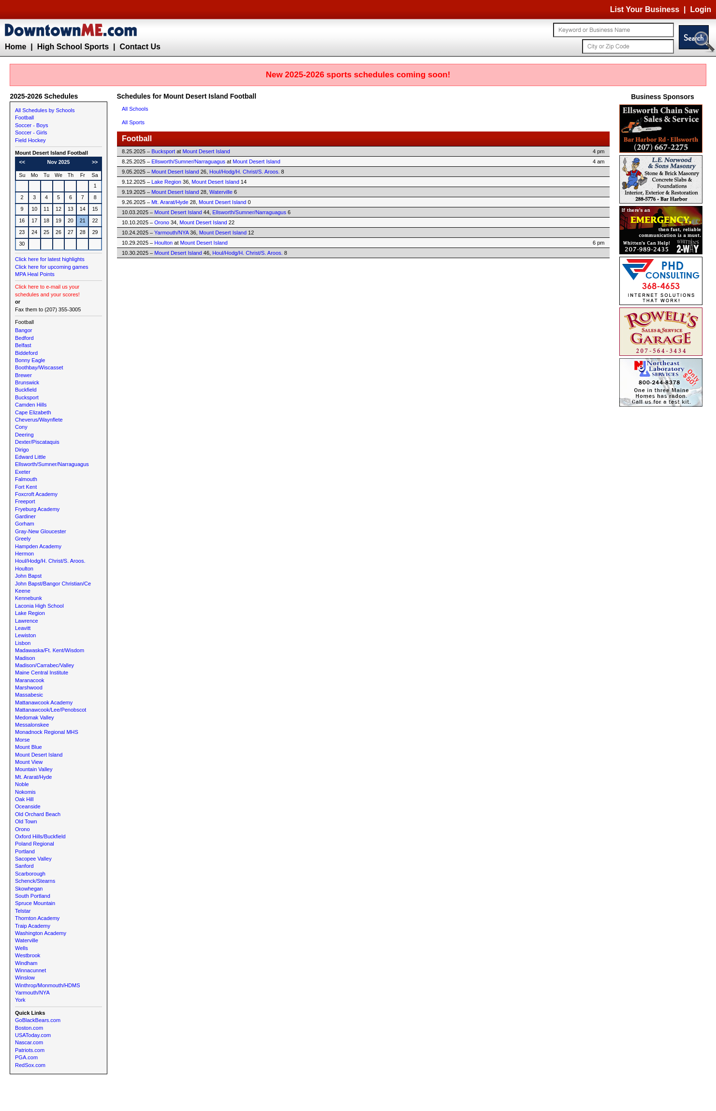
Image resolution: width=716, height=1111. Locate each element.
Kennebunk (28, 598)
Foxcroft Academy (36, 494)
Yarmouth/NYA (32, 992)
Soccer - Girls (31, 132)
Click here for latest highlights (50, 259)
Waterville (26, 940)
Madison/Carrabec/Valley (44, 665)
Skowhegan (29, 889)
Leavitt (22, 628)
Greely (22, 538)
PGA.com (26, 1057)
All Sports (133, 122)
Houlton (24, 568)
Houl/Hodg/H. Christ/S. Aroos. (50, 561)
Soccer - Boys (31, 125)
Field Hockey (30, 140)
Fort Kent (26, 487)
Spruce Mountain (35, 903)
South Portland (32, 896)
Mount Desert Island (38, 755)
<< (22, 162)
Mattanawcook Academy (44, 702)
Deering (24, 435)
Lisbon (22, 643)
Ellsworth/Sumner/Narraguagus (52, 464)
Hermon (24, 553)
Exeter (22, 472)
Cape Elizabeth (33, 412)
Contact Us (139, 47)
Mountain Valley (33, 769)
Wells (21, 948)
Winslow (25, 977)
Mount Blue (28, 747)
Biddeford (26, 353)
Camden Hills (30, 405)
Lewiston (25, 635)
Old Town (26, 821)
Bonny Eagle (30, 360)
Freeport (25, 501)
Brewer (23, 375)
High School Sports (73, 47)
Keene (22, 591)
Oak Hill (24, 799)
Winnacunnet (30, 970)
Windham (26, 963)
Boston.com (29, 1028)
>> (95, 162)
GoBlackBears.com (37, 1020)
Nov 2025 (58, 162)
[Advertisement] (662, 554)
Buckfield (26, 390)
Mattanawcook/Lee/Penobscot (50, 710)
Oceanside (28, 806)
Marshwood (29, 687)
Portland (25, 851)
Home (15, 47)
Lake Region (30, 613)
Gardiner (25, 516)
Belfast (23, 345)
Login (700, 9)
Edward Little (30, 457)
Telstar (22, 911)
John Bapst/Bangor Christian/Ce (53, 583)
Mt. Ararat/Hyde (33, 777)
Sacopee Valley (33, 859)
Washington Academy (40, 933)
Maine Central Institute (41, 672)
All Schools (135, 109)
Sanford (24, 866)
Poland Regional (34, 844)
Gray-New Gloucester (40, 531)
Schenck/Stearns (35, 881)
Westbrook (27, 955)
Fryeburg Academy (37, 509)
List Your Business (644, 9)
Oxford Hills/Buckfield (40, 836)
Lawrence (26, 621)
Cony (21, 427)
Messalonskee (32, 725)
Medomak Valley (34, 717)
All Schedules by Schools (45, 110)
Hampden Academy (38, 546)
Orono (22, 829)
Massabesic (29, 695)
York (20, 1000)
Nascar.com (29, 1042)
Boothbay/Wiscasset (39, 367)
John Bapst (28, 576)
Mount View (29, 762)
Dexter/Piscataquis (37, 442)
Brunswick (27, 382)
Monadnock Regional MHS (46, 732)
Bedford (24, 338)
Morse (22, 740)
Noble (22, 784)
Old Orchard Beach (37, 814)
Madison (25, 658)
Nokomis (25, 792)
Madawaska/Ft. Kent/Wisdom (49, 650)
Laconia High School (39, 606)
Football (24, 117)
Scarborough (30, 874)
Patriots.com (29, 1050)
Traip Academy (32, 926)
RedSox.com (30, 1065)
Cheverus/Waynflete (39, 420)
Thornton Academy (37, 918)
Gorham (24, 523)
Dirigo (22, 450)
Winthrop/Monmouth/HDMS (47, 985)
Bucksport (27, 397)
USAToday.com (33, 1035)
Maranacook (29, 680)
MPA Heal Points (35, 274)
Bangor (23, 330)
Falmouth (26, 479)
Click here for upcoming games (51, 267)
